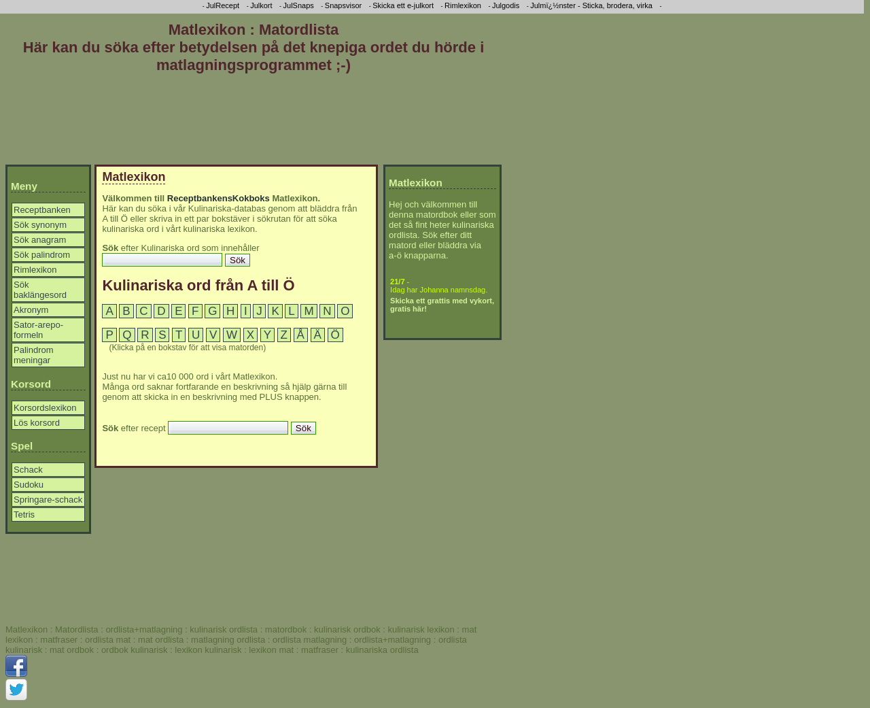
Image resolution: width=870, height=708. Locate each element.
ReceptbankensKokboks (218, 198)
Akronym (31, 310)
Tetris (24, 514)
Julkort (261, 5)
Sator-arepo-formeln (38, 330)
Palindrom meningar (34, 355)
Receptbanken (42, 210)
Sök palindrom (42, 255)
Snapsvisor (343, 5)
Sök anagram (40, 240)
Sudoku (29, 484)
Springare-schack (48, 499)
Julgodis (505, 5)
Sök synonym (40, 225)
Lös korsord (37, 423)
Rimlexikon (35, 270)
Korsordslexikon (45, 408)
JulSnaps (298, 5)
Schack (28, 470)
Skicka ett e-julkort (403, 5)
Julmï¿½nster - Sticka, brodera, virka (591, 5)
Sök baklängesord (40, 290)
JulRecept (222, 5)
